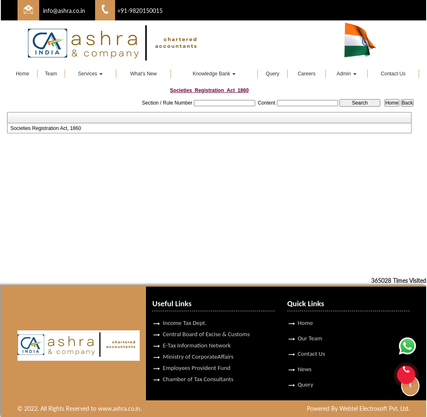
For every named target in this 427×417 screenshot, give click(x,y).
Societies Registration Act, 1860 (45, 128)
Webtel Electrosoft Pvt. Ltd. (374, 408)
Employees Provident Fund (196, 358)
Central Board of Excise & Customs (206, 324)
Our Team (310, 328)
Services (90, 74)
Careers (307, 74)
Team (51, 74)
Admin (346, 74)
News (305, 359)
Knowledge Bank (214, 74)
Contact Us (393, 74)
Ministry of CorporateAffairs (198, 347)
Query (272, 74)
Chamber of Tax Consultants (198, 369)
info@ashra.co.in (64, 10)
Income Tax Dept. (184, 313)
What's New (143, 74)
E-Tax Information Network (197, 336)
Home (22, 74)
